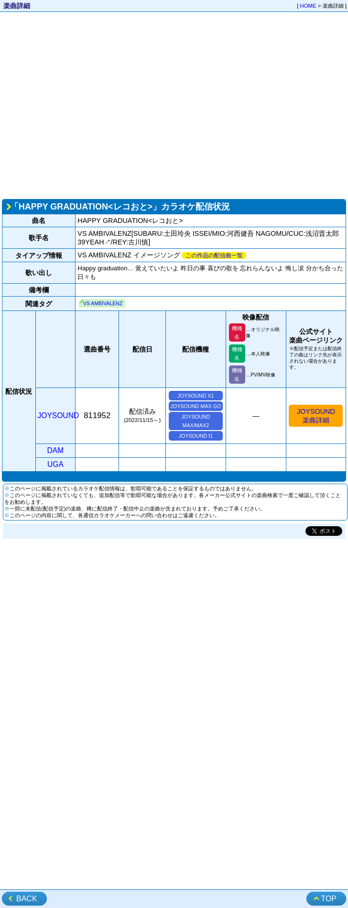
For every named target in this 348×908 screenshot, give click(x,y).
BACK (26, 899)
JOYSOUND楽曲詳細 (316, 416)
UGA (55, 464)
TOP (329, 899)
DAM (55, 450)
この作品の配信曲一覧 (214, 255)
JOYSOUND (58, 415)
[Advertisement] (89, 104)
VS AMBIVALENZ (102, 303)
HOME (308, 6)
